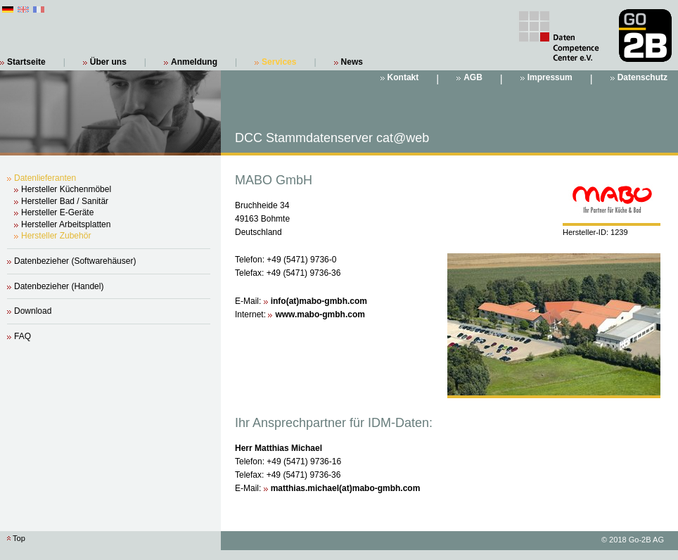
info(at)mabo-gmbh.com (319, 301)
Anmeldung (194, 62)
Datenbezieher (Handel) (58, 286)
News (352, 62)
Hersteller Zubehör (56, 236)
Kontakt (403, 77)
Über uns (108, 62)
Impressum (550, 77)
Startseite (26, 62)
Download (32, 311)
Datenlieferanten (45, 178)
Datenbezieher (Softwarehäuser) (75, 261)
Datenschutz (642, 77)
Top (19, 538)
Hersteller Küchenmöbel (66, 189)
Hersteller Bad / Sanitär (64, 201)
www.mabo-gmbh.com (320, 314)
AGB (472, 77)
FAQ (22, 336)
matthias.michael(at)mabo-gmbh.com (346, 488)
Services (279, 62)
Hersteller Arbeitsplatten (65, 224)
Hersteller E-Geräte (57, 212)
